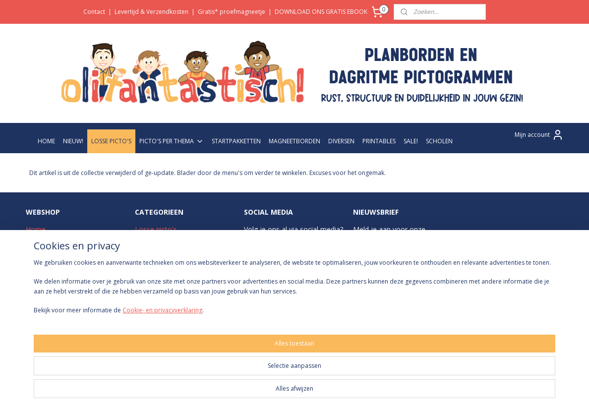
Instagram (271, 240)
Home (36, 229)
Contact (94, 11)
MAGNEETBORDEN (294, 141)
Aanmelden (376, 284)
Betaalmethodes (52, 285)
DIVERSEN (341, 141)
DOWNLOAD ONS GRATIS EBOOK (321, 11)
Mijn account (539, 135)
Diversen (149, 285)
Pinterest (308, 285)
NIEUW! (73, 141)
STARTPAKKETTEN (236, 141)
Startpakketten (158, 251)
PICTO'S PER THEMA (171, 141)
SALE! (411, 141)
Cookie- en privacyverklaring (150, 393)
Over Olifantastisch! (57, 240)
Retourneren (46, 295)
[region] (229, 371)
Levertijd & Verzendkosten (151, 11)
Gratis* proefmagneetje (231, 11)
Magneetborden (160, 273)
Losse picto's (156, 229)
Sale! (142, 295)
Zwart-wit (150, 262)
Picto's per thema (163, 240)
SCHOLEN (439, 141)
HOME (46, 141)
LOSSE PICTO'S (111, 141)
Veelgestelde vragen (58, 262)
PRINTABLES (379, 141)
